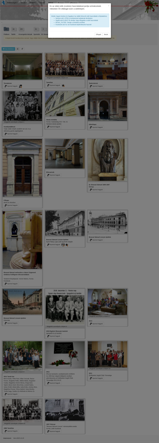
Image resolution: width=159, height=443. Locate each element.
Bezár (106, 34)
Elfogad (98, 34)
